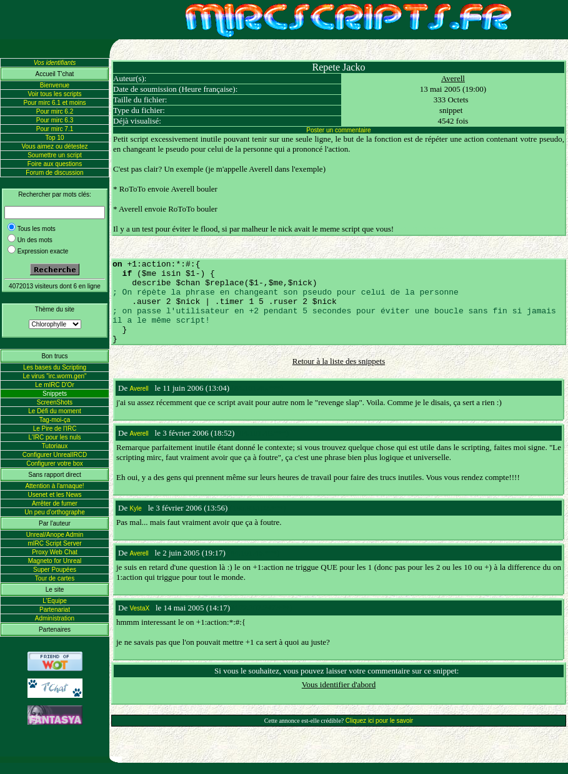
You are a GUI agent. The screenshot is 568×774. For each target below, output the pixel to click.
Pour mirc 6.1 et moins (54, 102)
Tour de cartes (54, 578)
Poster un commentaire (338, 130)
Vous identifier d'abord (339, 684)
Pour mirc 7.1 (54, 128)
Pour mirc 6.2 (54, 111)
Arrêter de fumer (54, 503)
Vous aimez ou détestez (54, 146)
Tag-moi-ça (54, 419)
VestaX (139, 608)
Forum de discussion (54, 172)
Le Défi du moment (54, 411)
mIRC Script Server (54, 543)
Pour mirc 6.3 (54, 120)
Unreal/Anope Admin (55, 534)
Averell (453, 78)
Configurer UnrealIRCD (54, 454)
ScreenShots (54, 402)
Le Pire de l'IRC (55, 428)
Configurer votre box (54, 463)
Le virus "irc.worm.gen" (54, 376)
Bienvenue (54, 85)
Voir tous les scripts (54, 94)
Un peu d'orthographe (54, 512)
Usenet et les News (54, 494)
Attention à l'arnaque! (54, 486)
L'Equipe (54, 600)
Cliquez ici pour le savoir (379, 720)
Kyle (135, 508)
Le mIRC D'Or (54, 384)
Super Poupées (54, 569)
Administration (54, 618)
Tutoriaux (54, 446)
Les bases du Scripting (54, 367)
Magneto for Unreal (55, 560)
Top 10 (54, 137)
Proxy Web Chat (54, 552)
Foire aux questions (54, 163)
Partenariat (54, 609)
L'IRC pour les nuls (54, 437)
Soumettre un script (54, 155)
